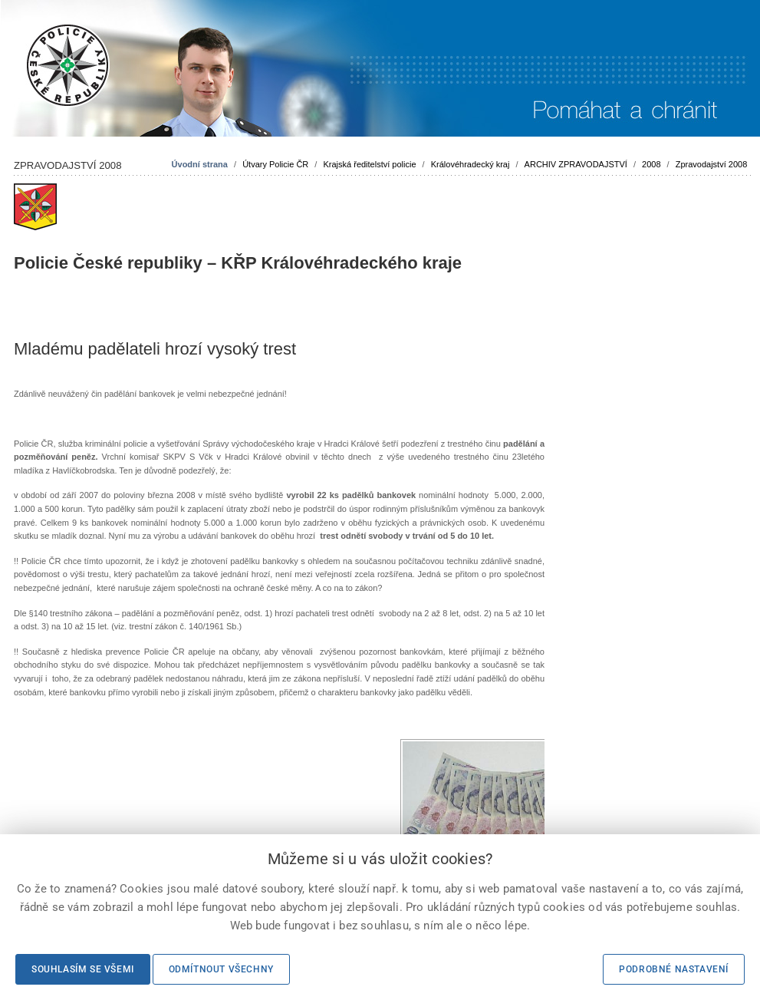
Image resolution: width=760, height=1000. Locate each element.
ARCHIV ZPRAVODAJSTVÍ (576, 164)
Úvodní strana (200, 164)
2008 (651, 164)
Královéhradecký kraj (470, 164)
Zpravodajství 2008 (712, 164)
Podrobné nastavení (674, 969)
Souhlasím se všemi (82, 969)
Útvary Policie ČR (275, 164)
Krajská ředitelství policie (369, 164)
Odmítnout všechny (221, 969)
